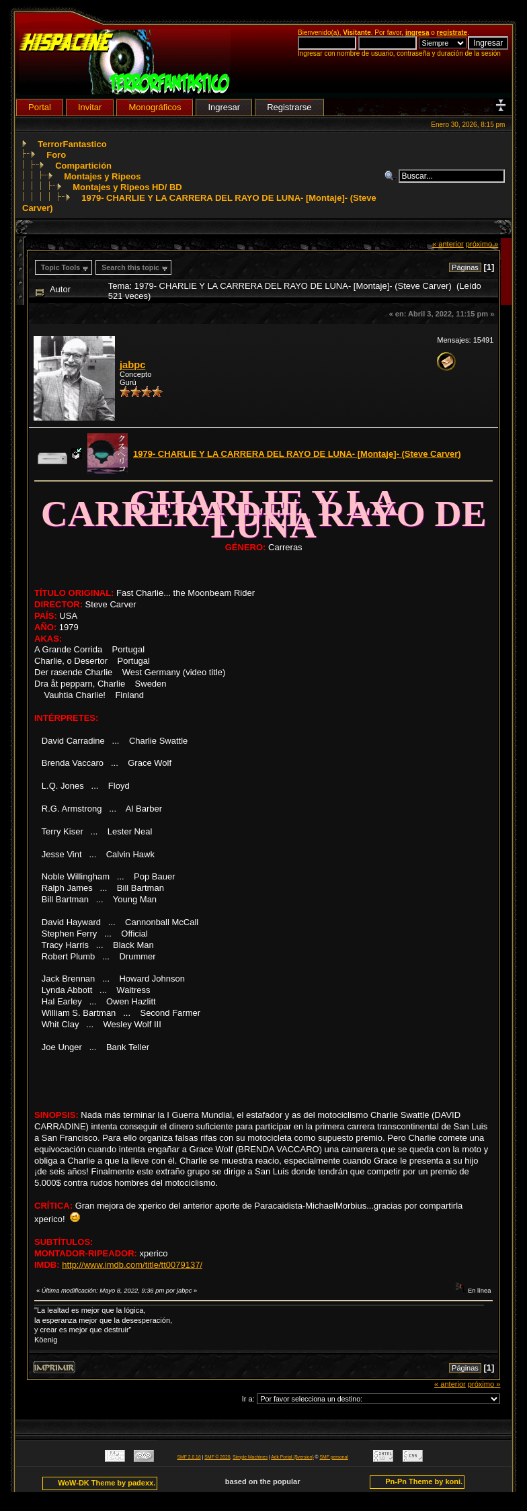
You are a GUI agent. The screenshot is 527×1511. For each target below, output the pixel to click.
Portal (39, 107)
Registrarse (289, 107)
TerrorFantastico (72, 144)
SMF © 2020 (217, 1457)
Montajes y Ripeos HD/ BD (127, 187)
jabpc (132, 364)
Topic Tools (60, 267)
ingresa (417, 32)
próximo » (482, 244)
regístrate (452, 32)
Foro (56, 155)
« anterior (448, 244)
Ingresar (224, 107)
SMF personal (334, 1457)
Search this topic (130, 267)
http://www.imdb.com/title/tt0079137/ (132, 1265)
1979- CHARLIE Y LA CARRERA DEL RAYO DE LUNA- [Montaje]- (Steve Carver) (297, 454)
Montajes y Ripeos (102, 176)
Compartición (83, 166)
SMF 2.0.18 (189, 1457)
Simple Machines (250, 1457)
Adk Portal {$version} (292, 1457)
